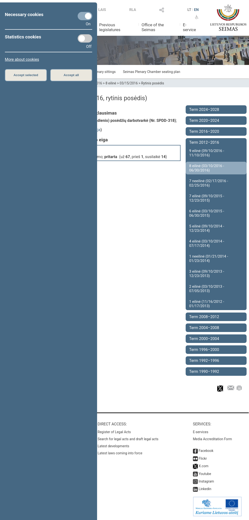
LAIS (102, 10)
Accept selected (26, 75)
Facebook (206, 451)
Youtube (205, 474)
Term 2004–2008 (204, 327)
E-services (200, 432)
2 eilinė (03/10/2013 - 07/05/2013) (206, 288)
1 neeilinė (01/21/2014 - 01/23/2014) (208, 258)
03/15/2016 (129, 83)
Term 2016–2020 (204, 131)
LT (189, 10)
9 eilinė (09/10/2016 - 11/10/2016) (206, 153)
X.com (203, 466)
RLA (132, 10)
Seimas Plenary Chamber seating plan (151, 72)
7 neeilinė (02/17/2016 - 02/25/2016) (208, 183)
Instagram (206, 481)
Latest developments (113, 446)
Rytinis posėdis (152, 83)
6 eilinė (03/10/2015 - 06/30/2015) (206, 213)
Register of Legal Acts (114, 432)
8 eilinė (111, 83)
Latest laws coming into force (120, 453)
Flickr (203, 458)
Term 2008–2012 (204, 316)
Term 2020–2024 (204, 120)
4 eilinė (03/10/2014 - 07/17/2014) (206, 243)
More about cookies (22, 59)
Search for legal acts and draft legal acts (128, 439)
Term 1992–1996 (204, 360)
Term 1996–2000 (204, 349)
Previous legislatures (109, 27)
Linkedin (205, 489)
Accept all (71, 75)
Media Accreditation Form (212, 439)
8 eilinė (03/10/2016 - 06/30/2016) (206, 168)
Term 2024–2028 (204, 109)
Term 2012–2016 (204, 142)
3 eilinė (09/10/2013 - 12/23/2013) (206, 273)
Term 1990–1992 (204, 371)
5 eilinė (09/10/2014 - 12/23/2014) (206, 228)
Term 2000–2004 (204, 338)
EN (196, 10)
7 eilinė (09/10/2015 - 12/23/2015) (206, 198)
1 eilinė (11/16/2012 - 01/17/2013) (206, 303)
